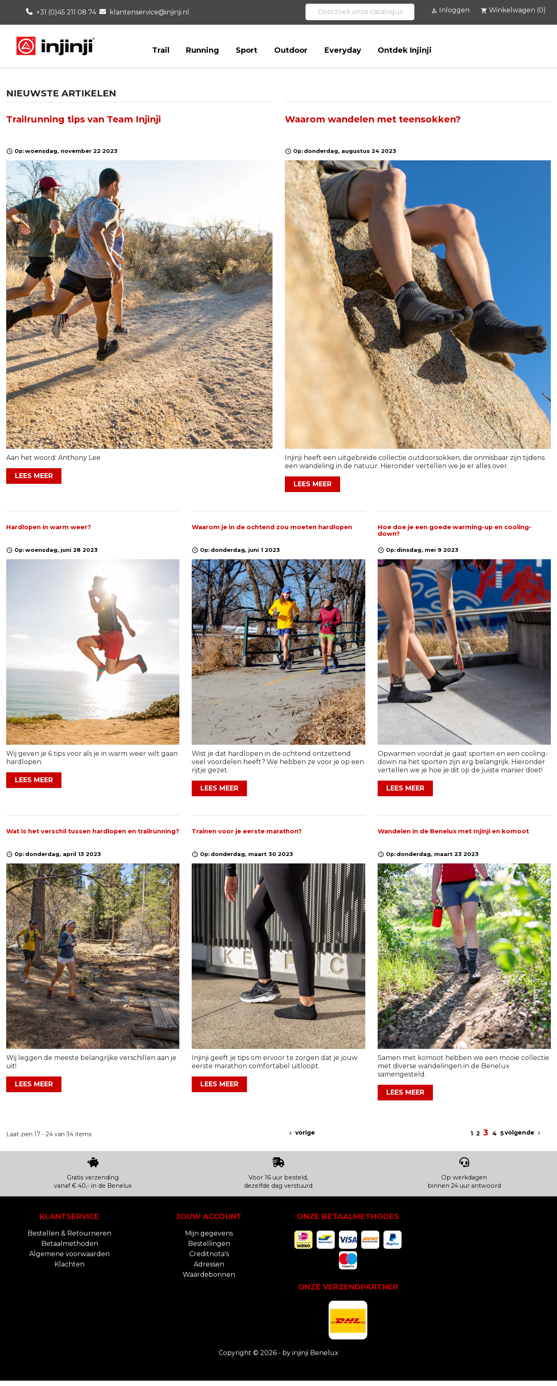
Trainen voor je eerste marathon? (247, 831)
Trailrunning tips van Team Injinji (83, 119)
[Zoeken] (360, 12)
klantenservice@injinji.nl (149, 12)
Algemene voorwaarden (69, 1254)
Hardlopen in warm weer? (48, 527)
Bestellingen (209, 1244)
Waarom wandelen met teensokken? (373, 119)
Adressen (209, 1264)
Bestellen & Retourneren (69, 1233)
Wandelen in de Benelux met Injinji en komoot (453, 831)
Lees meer (34, 476)
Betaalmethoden (69, 1244)
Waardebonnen (209, 1274)
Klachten (69, 1264)
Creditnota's (209, 1254)
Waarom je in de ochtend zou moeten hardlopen (272, 527)
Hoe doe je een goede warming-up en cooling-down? (454, 530)
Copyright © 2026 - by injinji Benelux (278, 1353)
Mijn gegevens (209, 1233)
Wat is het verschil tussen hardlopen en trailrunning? (92, 831)
